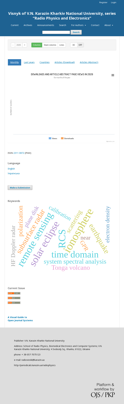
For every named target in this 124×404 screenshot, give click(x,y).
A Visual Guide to (20, 319)
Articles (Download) (65, 62)
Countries (45, 62)
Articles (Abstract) (89, 62)
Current (15, 25)
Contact (95, 25)
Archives (28, 25)
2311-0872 (18, 152)
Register (103, 2)
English (11, 168)
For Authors (77, 25)
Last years (29, 62)
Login (113, 2)
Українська (14, 173)
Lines (61, 45)
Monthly (14, 62)
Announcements (45, 25)
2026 (19, 45)
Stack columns (50, 45)
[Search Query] (56, 32)
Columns (37, 45)
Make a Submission (20, 187)
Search (62, 25)
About (107, 25)
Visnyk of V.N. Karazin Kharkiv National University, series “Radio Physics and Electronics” (62, 16)
